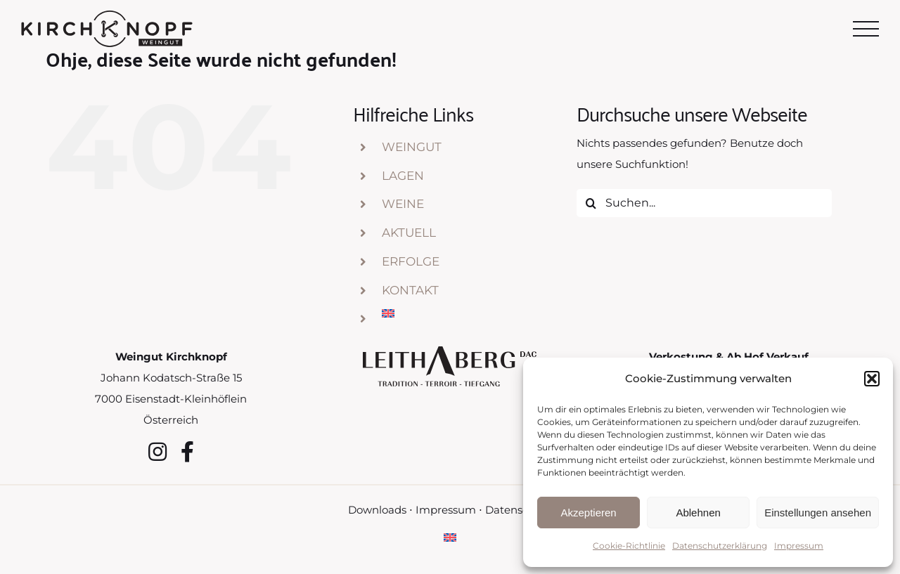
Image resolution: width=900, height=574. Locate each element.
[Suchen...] (704, 203)
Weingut (412, 147)
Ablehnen (698, 512)
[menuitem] (468, 313)
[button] (872, 379)
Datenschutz (518, 509)
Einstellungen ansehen (817, 512)
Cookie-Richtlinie (629, 545)
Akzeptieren (588, 512)
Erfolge (410, 261)
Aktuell (409, 233)
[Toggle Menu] (866, 29)
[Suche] (591, 203)
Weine (403, 204)
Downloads (377, 509)
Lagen (403, 176)
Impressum (798, 545)
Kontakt (410, 290)
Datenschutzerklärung (719, 545)
